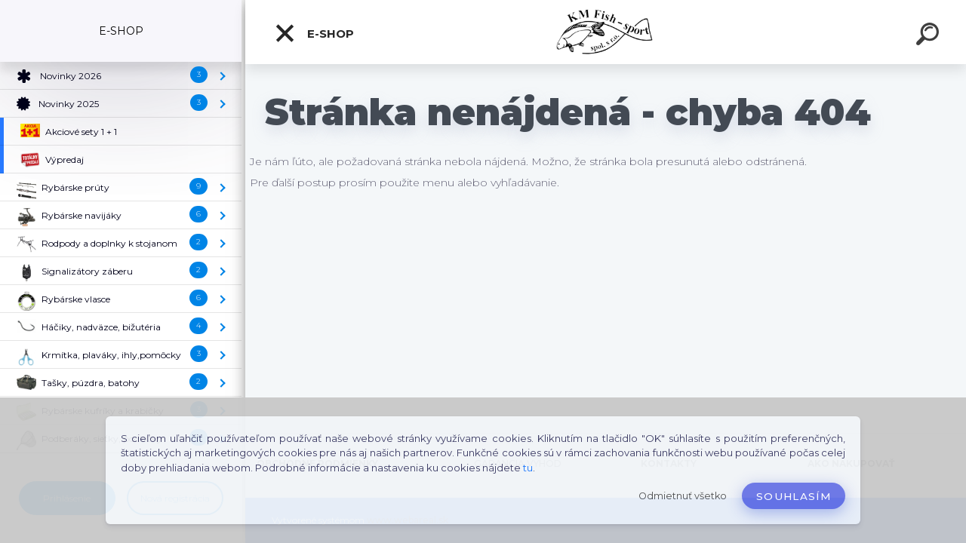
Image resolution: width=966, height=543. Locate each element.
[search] (929, 36)
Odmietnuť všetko (682, 496)
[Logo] (605, 32)
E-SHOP (314, 33)
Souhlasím (793, 496)
